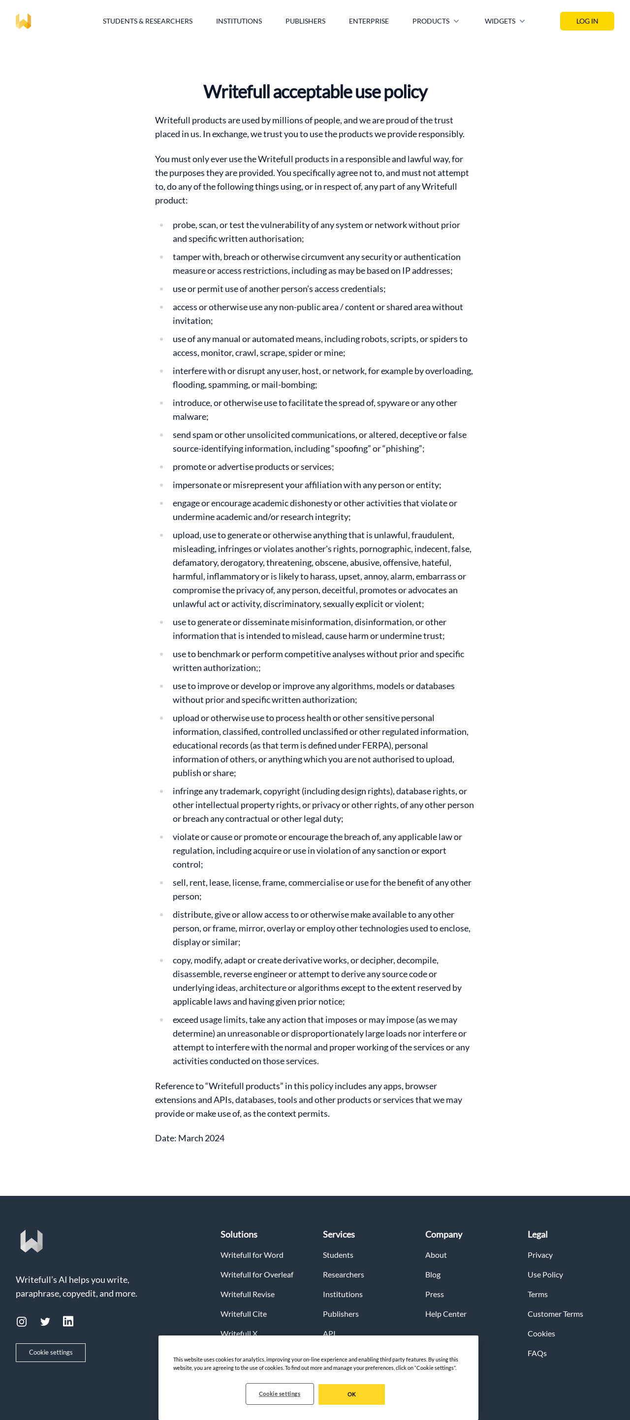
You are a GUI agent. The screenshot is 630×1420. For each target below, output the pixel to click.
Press (434, 1294)
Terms (538, 1294)
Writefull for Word (252, 1254)
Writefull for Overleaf (256, 1274)
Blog (433, 1274)
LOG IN (587, 21)
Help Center (446, 1313)
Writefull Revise (247, 1294)
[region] (318, 1377)
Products (436, 21)
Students (338, 1254)
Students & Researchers (147, 21)
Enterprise (369, 21)
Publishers (305, 21)
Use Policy (545, 1274)
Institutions (239, 21)
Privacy (540, 1254)
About (436, 1254)
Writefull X (238, 1333)
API (329, 1333)
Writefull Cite (243, 1313)
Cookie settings (51, 1352)
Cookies (541, 1333)
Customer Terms (555, 1313)
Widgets (506, 21)
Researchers (343, 1274)
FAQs (537, 1353)
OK (351, 1394)
